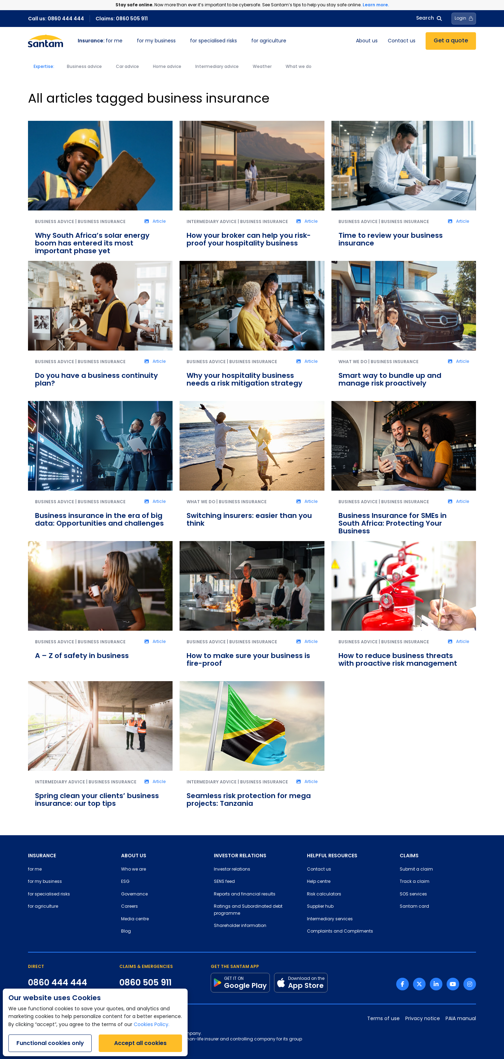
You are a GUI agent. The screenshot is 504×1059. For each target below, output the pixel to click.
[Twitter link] (419, 984)
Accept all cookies (140, 1043)
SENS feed (224, 882)
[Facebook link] (402, 984)
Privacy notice (422, 1019)
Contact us (401, 41)
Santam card (414, 907)
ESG (125, 882)
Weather (262, 67)
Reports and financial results (244, 894)
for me (100, 41)
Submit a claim (416, 869)
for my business (156, 41)
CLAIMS (409, 855)
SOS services (413, 894)
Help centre (318, 882)
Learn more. (376, 5)
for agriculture (268, 41)
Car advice (127, 67)
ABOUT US (133, 855)
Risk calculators (324, 894)
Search (429, 18)
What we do (299, 67)
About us (367, 41)
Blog (126, 931)
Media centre (135, 919)
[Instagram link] (469, 984)
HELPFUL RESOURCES (332, 855)
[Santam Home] (45, 41)
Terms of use (383, 1019)
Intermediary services (330, 919)
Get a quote (451, 41)
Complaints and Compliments (340, 931)
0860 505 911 (145, 982)
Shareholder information (240, 926)
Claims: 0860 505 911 (122, 18)
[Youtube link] (452, 984)
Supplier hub (320, 907)
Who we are (133, 869)
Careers (129, 907)
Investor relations (232, 869)
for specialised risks (213, 41)
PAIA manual (461, 1019)
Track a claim (414, 882)
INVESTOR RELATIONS (240, 855)
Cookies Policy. (151, 1024)
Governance (134, 894)
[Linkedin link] (436, 984)
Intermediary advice (217, 67)
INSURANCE (42, 855)
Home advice (167, 67)
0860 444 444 (57, 982)
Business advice (84, 67)
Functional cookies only (50, 1043)
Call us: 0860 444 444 (56, 18)
